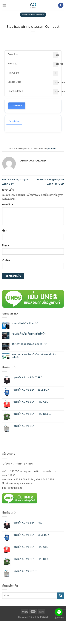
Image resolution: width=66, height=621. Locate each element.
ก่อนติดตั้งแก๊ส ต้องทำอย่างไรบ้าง (29, 333)
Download (17, 105)
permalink (52, 148)
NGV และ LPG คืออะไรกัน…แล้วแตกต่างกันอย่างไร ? (34, 356)
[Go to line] (59, 612)
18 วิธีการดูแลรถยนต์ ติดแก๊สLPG (29, 344)
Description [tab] (14, 121)
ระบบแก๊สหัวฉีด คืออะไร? (25, 323)
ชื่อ (4, 231)
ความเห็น (7, 204)
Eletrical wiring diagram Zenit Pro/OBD (50, 181)
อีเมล (5, 245)
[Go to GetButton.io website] (59, 618)
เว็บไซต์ (6, 260)
